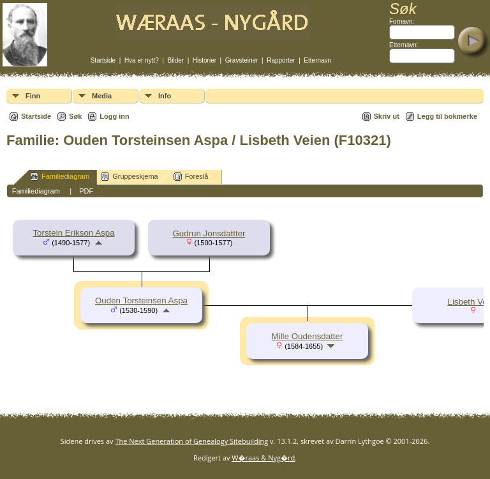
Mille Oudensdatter (307, 336)
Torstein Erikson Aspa (73, 233)
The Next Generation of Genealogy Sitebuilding (191, 441)
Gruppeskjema (129, 176)
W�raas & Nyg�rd (263, 457)
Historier (204, 60)
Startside (103, 60)
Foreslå (191, 176)
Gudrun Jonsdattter (208, 233)
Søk (75, 116)
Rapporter (281, 60)
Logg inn (114, 116)
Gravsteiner (241, 60)
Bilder (176, 60)
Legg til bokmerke (447, 116)
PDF (86, 191)
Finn (33, 96)
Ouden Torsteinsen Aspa (141, 300)
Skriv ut (386, 116)
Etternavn (317, 60)
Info (164, 96)
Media (102, 96)
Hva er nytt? (141, 60)
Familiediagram (59, 176)
